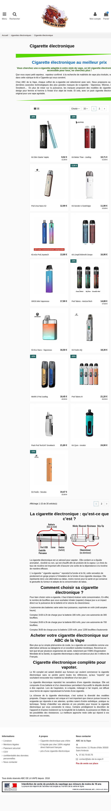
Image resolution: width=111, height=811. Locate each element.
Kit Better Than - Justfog (81, 157)
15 (86, 109)
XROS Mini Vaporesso (40, 301)
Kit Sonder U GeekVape (81, 206)
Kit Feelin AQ (77, 350)
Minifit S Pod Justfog (39, 397)
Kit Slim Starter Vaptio (40, 157)
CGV (5, 752)
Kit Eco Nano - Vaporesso (41, 350)
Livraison (7, 741)
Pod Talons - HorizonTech (82, 301)
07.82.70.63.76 (86, 755)
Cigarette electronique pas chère (55, 741)
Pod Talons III (77, 397)
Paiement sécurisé (11, 748)
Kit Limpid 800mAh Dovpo (82, 255)
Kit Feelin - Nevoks (38, 492)
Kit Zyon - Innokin (79, 445)
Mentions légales (11, 744)
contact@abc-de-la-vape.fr (91, 759)
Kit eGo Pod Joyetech (40, 255)
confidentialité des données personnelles (15, 757)
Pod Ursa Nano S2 (38, 206)
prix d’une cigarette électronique (55, 751)
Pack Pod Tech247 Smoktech (43, 445)
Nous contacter (10, 762)
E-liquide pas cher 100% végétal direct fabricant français (55, 745)
